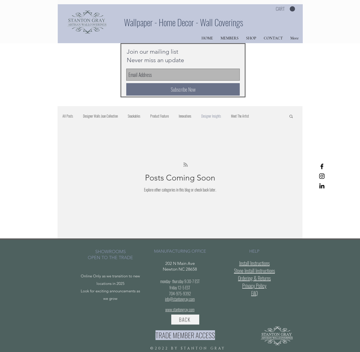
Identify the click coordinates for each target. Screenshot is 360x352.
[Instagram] (322, 176)
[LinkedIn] (322, 185)
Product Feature (159, 116)
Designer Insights (211, 116)
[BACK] (185, 320)
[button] (285, 9)
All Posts (67, 116)
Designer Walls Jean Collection (100, 116)
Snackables (134, 116)
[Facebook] (322, 166)
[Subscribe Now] (183, 89)
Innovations (185, 116)
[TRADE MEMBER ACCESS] (185, 335)
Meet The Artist (240, 116)
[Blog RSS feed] (186, 165)
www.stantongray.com (179, 310)
